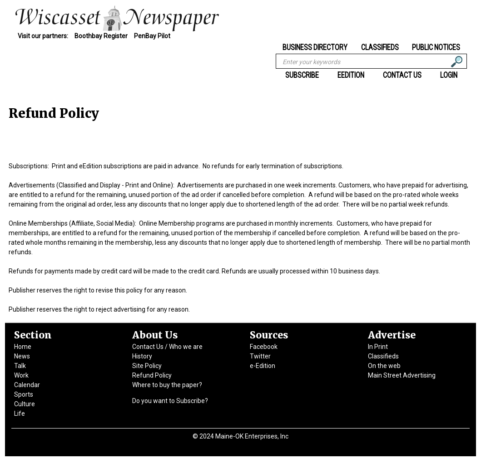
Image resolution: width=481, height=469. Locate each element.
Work (21, 375)
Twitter (260, 356)
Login (448, 75)
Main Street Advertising (402, 375)
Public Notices (436, 46)
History (142, 356)
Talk (20, 365)
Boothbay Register (101, 36)
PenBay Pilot (152, 36)
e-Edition (262, 365)
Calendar (27, 384)
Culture (24, 404)
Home (22, 346)
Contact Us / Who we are (167, 346)
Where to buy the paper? (167, 384)
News (22, 356)
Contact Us (402, 75)
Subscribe (302, 75)
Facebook (264, 346)
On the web (384, 365)
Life (19, 413)
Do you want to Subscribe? (170, 400)
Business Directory (315, 46)
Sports (23, 394)
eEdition (350, 75)
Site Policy (147, 365)
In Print (378, 346)
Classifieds (380, 46)
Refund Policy (152, 375)
